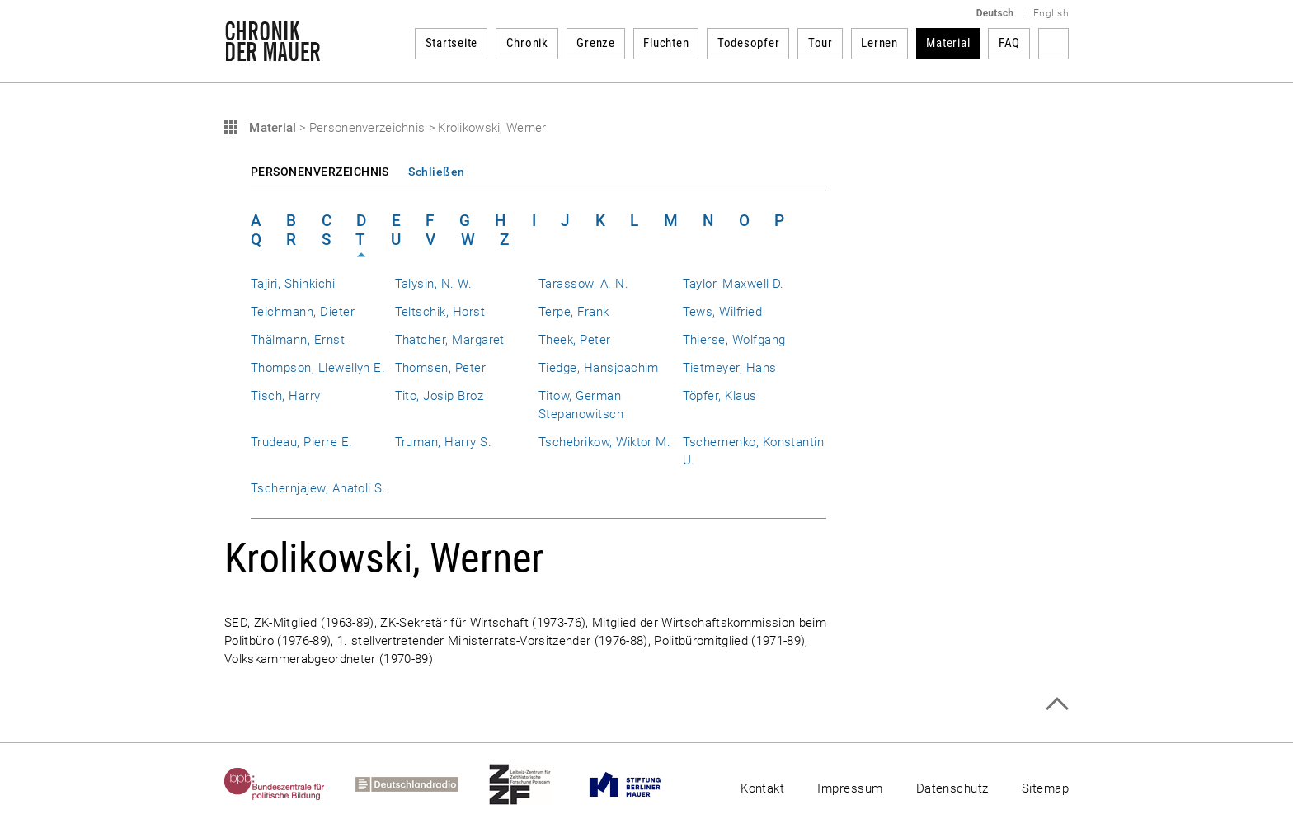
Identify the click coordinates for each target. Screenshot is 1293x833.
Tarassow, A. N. (583, 283)
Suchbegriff (1053, 43)
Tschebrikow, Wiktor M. (604, 442)
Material (948, 42)
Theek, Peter (574, 339)
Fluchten (666, 42)
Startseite (452, 42)
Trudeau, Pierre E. (301, 442)
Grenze (595, 42)
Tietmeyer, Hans (730, 367)
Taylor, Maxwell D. (733, 283)
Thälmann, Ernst (298, 339)
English (1051, 13)
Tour (820, 42)
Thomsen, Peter (441, 367)
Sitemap (1045, 788)
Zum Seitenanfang (1056, 704)
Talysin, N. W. (434, 283)
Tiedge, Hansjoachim (598, 367)
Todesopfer (748, 42)
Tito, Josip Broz (439, 395)
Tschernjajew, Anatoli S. (318, 488)
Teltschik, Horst (440, 311)
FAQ (1009, 42)
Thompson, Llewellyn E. (318, 367)
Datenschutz (952, 788)
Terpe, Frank (573, 311)
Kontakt (762, 788)
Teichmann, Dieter (303, 311)
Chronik (527, 42)
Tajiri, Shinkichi (293, 283)
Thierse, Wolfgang (734, 339)
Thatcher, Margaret (450, 339)
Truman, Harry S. (443, 442)
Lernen (879, 42)
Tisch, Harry (286, 395)
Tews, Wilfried (723, 311)
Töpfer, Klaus (720, 395)
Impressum (849, 788)
